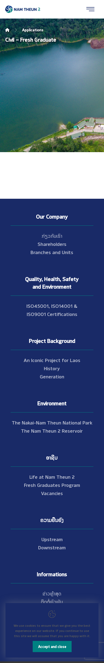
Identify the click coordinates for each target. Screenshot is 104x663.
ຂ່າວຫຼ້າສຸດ (51, 593)
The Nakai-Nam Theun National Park (52, 422)
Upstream (52, 539)
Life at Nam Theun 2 (52, 476)
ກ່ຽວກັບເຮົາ (52, 235)
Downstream (52, 547)
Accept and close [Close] (52, 646)
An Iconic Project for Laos (52, 359)
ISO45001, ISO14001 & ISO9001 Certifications (51, 309)
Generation (52, 376)
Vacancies (52, 493)
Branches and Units (51, 252)
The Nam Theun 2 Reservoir (52, 430)
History (52, 368)
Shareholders (52, 243)
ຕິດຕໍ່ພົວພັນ (52, 601)
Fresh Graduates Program (52, 484)
